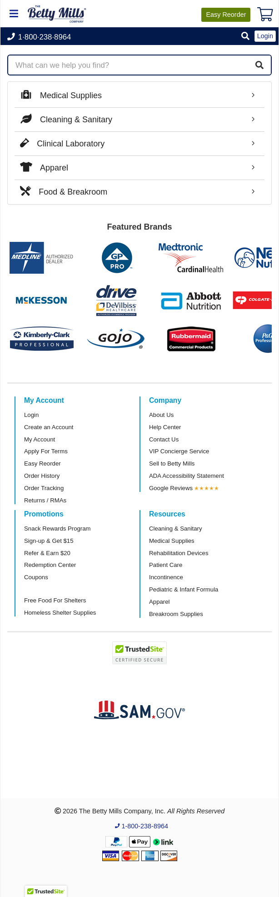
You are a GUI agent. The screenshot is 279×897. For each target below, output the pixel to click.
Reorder (226, 14)
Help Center (165, 427)
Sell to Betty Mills (171, 463)
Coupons (36, 577)
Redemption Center (50, 564)
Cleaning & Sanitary (175, 528)
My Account (39, 439)
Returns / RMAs (45, 500)
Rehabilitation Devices (178, 553)
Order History (42, 475)
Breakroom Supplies (176, 614)
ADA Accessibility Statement (186, 475)
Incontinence (166, 577)
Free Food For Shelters (55, 600)
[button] (245, 36)
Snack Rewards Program (57, 528)
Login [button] (265, 36)
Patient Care (165, 564)
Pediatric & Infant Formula (183, 589)
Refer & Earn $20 (47, 553)
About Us (161, 414)
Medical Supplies (171, 540)
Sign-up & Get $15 (49, 540)
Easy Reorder (42, 463)
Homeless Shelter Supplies (60, 612)
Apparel (159, 601)
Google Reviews (171, 488)
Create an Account (49, 427)
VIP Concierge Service (179, 451)
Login (31, 414)
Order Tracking (44, 488)
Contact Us (164, 439)
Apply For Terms (46, 451)
